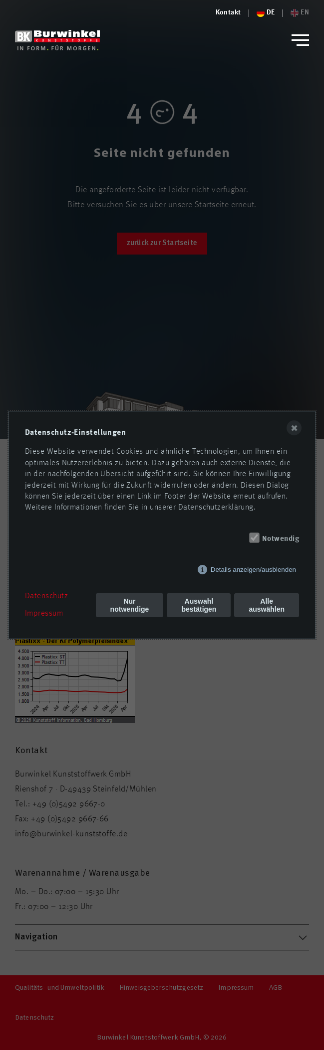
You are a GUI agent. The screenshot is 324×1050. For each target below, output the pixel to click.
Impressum (44, 614)
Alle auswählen (267, 605)
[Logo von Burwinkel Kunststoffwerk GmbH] (57, 40)
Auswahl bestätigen (198, 605)
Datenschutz (46, 596)
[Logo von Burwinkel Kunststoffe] (228, 13)
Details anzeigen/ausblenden (253, 569)
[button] (300, 40)
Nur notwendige (129, 605)
